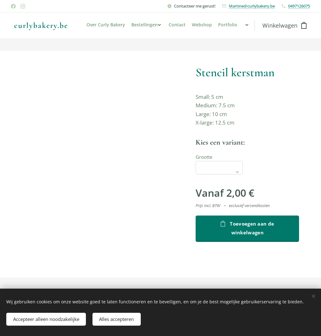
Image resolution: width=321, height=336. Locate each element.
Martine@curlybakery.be (252, 6)
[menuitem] (213, 25)
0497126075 (299, 6)
